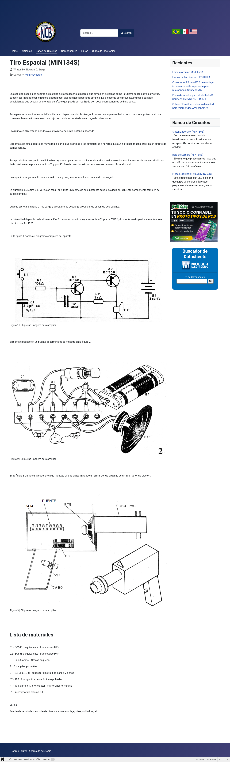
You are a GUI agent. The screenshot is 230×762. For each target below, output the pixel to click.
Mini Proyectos (33, 74)
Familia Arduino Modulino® (187, 72)
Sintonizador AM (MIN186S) (188, 131)
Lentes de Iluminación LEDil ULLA (191, 77)
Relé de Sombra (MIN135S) (187, 154)
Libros (84, 51)
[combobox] (99, 33)
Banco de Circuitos (46, 51)
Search (126, 32)
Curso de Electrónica (104, 51)
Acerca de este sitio (40, 751)
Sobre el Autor (19, 751)
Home (14, 51)
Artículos (27, 51)
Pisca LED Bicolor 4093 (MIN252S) (192, 173)
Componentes (69, 51)
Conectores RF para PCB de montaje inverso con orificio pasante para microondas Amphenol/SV (193, 86)
